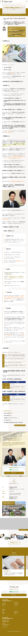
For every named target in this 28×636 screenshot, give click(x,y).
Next (25, 567)
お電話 (10, 35)
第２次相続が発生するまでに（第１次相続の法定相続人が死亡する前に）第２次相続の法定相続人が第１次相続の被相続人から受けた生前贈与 (14, 104)
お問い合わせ (15, 605)
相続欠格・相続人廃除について (8, 413)
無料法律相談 (4, 603)
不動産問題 (15, 613)
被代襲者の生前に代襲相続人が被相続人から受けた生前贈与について (14, 166)
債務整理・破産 (16, 611)
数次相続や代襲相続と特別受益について (13, 417)
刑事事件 (3, 613)
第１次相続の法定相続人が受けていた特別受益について (12, 98)
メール (13, 35)
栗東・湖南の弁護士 (4, 14)
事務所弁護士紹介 (16, 602)
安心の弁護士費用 (16, 603)
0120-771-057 (11, 491)
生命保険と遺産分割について (8, 415)
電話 (15, 239)
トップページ (4, 602)
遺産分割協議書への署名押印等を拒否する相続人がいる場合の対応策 (13, 422)
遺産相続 (10, 14)
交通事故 (3, 611)
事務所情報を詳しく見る (14, 542)
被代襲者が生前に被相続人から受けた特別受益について (12, 164)
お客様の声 (3, 604)
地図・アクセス (4, 605)
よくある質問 (15, 604)
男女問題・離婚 (16, 612)
